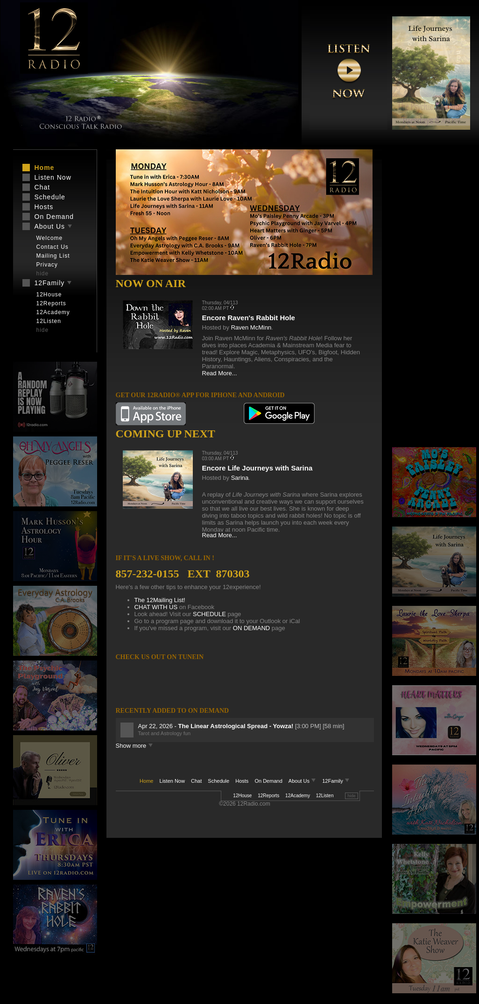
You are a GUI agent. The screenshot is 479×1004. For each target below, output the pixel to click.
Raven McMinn (251, 327)
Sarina (240, 477)
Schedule (218, 781)
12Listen (325, 795)
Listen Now (172, 781)
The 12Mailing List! (159, 600)
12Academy (297, 795)
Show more (134, 745)
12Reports (268, 795)
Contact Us (52, 247)
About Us (303, 781)
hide (351, 795)
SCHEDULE (209, 614)
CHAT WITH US (156, 607)
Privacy (47, 264)
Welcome (49, 238)
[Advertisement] (421, 299)
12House (242, 795)
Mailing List (53, 256)
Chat (196, 781)
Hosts (241, 781)
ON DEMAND (251, 628)
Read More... (219, 373)
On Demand (268, 781)
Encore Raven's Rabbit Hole (248, 318)
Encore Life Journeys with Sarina (257, 468)
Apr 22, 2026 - (216, 726)
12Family (336, 781)
